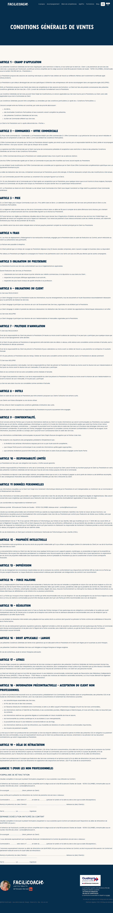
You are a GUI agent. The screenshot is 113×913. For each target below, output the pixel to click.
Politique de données (107, 902)
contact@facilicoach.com (68, 507)
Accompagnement (53, 4)
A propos (41, 4)
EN (108, 5)
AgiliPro (81, 4)
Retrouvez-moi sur (22, 889)
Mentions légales (91, 902)
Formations (90, 4)
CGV (98, 902)
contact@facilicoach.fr (27, 786)
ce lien (108, 895)
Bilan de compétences (69, 4)
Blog (97, 4)
